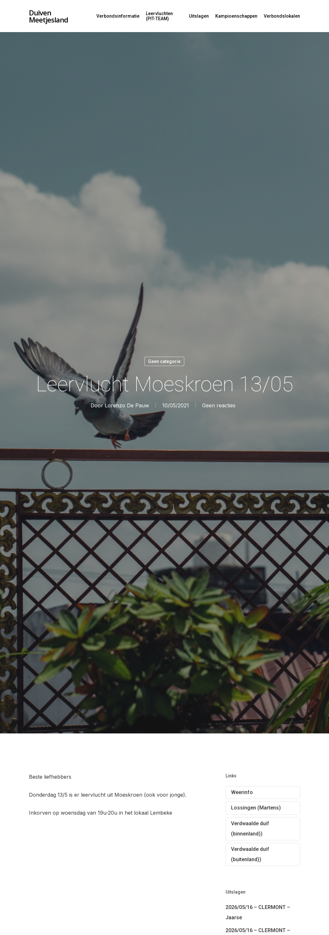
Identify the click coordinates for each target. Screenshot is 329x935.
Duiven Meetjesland (48, 16)
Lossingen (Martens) (256, 808)
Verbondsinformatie (117, 16)
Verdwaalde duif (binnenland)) (250, 828)
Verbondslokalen (282, 16)
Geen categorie (164, 361)
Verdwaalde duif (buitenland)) (250, 854)
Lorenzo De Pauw (127, 405)
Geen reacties (219, 405)
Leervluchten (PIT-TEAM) (159, 16)
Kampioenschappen (236, 16)
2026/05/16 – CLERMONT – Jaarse (258, 912)
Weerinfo (242, 792)
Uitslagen (199, 16)
